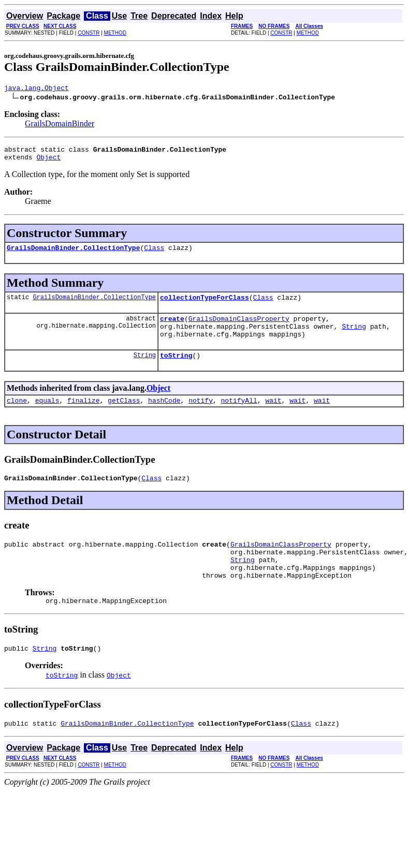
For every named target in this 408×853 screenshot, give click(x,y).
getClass (124, 415)
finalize (83, 415)
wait (273, 415)
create (172, 327)
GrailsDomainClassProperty (238, 327)
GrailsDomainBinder (59, 125)
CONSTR (88, 33)
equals (47, 415)
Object (48, 161)
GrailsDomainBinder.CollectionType (73, 253)
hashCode (164, 415)
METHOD (115, 33)
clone (17, 415)
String (354, 337)
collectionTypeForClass (204, 305)
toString (176, 369)
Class (154, 253)
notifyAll (239, 415)
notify (200, 415)
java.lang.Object (36, 89)
